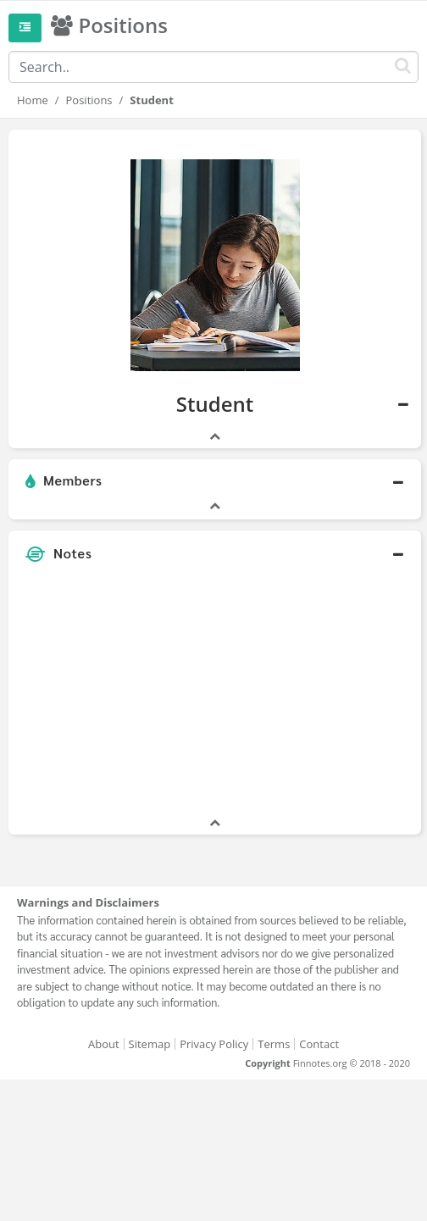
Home (32, 100)
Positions (89, 100)
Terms (274, 1044)
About (103, 1044)
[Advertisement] (214, 695)
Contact (319, 1044)
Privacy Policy (214, 1044)
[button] (214, 481)
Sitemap (150, 1044)
